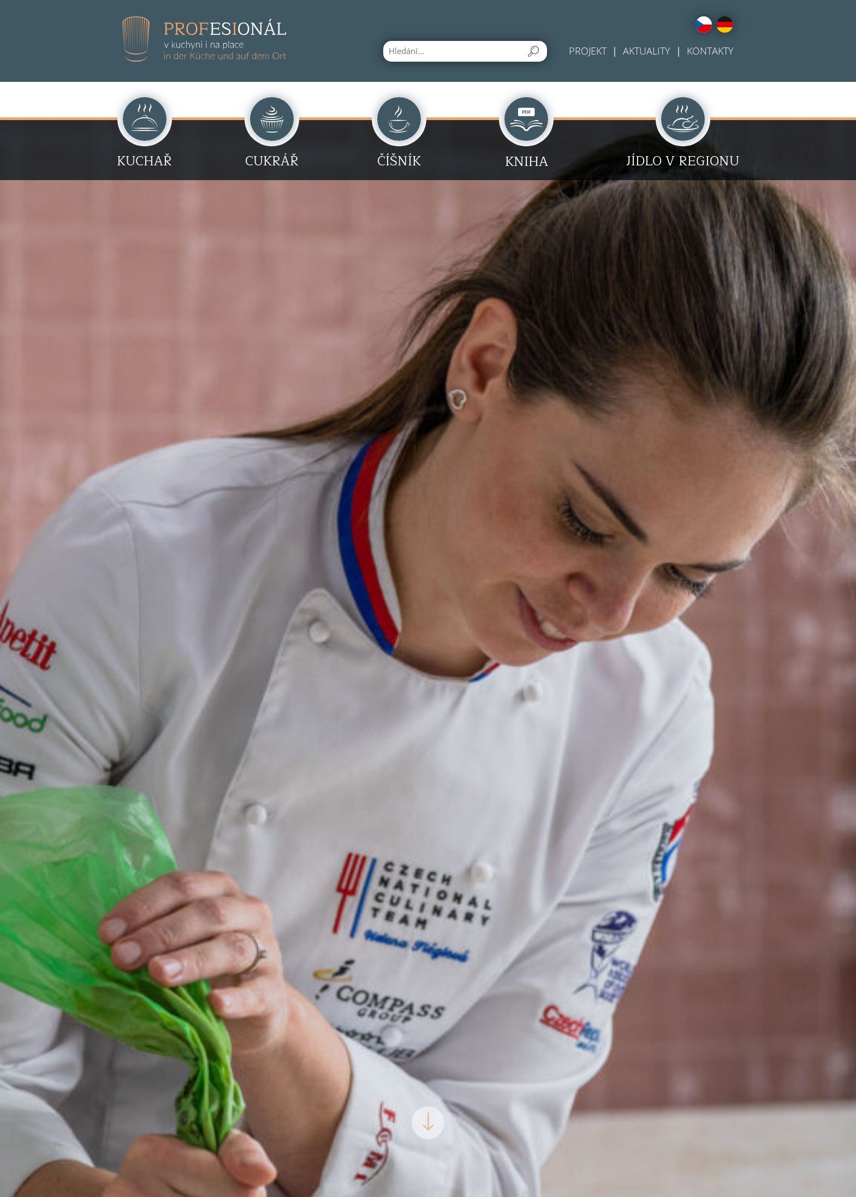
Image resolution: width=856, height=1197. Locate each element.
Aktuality (646, 50)
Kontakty (710, 50)
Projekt (588, 50)
